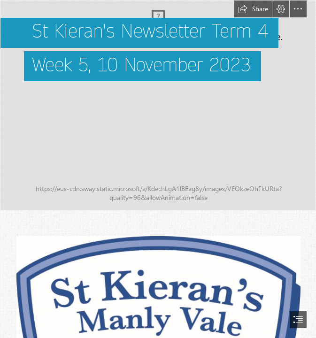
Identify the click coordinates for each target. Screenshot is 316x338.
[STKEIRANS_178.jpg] (158, 105)
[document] (158, 169)
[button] (253, 8)
